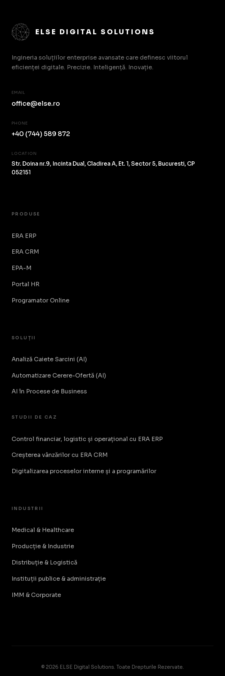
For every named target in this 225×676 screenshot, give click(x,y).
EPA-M (21, 268)
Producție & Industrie (43, 546)
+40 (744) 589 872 (41, 134)
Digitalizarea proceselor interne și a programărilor (84, 471)
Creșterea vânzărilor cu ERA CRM (60, 455)
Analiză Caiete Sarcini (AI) (49, 359)
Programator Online (40, 300)
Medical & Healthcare (43, 530)
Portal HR (25, 284)
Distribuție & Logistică (44, 562)
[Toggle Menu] (205, 14)
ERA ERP (24, 236)
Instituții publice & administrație (59, 579)
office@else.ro (36, 104)
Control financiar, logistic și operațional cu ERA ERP (87, 439)
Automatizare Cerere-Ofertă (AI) (59, 375)
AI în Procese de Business (49, 391)
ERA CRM (25, 252)
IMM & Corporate (36, 595)
